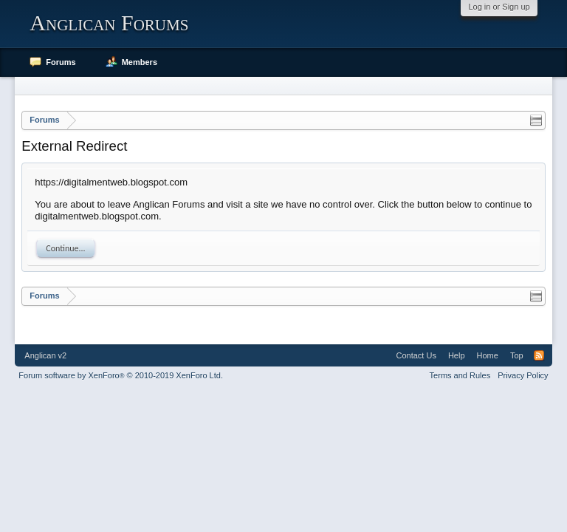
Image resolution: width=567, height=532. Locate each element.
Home (487, 355)
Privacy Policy (523, 375)
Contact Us (416, 355)
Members (139, 62)
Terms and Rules (460, 375)
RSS (539, 355)
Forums (60, 62)
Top (516, 355)
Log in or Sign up (498, 6)
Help (456, 355)
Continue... (65, 248)
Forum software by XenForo (120, 375)
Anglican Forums (109, 22)
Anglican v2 (45, 355)
